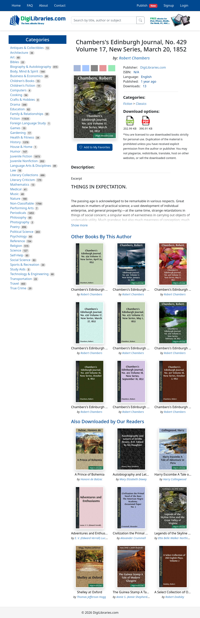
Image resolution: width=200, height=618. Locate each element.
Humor (15, 151)
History (15, 142)
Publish (147, 5)
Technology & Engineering (29, 274)
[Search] (104, 20)
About (43, 5)
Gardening (18, 133)
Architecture (19, 52)
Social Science (20, 260)
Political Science (21, 232)
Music (14, 194)
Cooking (16, 95)
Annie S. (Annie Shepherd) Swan (135, 597)
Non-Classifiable (22, 203)
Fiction (15, 118)
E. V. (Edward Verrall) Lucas (91, 538)
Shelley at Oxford (89, 592)
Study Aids (17, 269)
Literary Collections (24, 175)
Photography (19, 222)
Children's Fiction (22, 85)
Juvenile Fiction (21, 156)
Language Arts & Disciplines (30, 165)
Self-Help (16, 255)
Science (15, 250)
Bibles (14, 62)
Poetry (15, 227)
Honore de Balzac (91, 479)
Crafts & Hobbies (22, 99)
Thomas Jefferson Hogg (91, 597)
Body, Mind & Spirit (24, 71)
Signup (169, 5)
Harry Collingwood (174, 479)
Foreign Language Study (28, 123)
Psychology (18, 236)
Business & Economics (26, 76)
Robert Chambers (134, 58)
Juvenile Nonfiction (24, 161)
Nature (15, 198)
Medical (15, 189)
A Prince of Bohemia (89, 474)
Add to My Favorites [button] (94, 147)
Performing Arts (22, 208)
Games (15, 128)
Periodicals (18, 213)
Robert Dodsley (174, 597)
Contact (59, 5)
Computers (18, 90)
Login (184, 5)
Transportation (21, 279)
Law (13, 170)
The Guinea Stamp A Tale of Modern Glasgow (146, 592)
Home (16, 5)
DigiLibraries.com (153, 67)
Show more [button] (79, 225)
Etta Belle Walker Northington (176, 538)
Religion (16, 246)
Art (12, 57)
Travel (14, 283)
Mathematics (19, 184)
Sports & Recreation (24, 264)
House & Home (21, 147)
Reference (17, 241)
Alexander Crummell (133, 538)
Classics (141, 104)
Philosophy (18, 217)
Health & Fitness (22, 137)
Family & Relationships (26, 114)
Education (17, 109)
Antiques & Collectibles (27, 48)
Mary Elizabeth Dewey (133, 479)
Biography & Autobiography (30, 66)
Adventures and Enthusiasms (92, 533)
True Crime (18, 288)
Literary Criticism (22, 180)
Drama (15, 104)
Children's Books (22, 81)
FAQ (30, 5)
